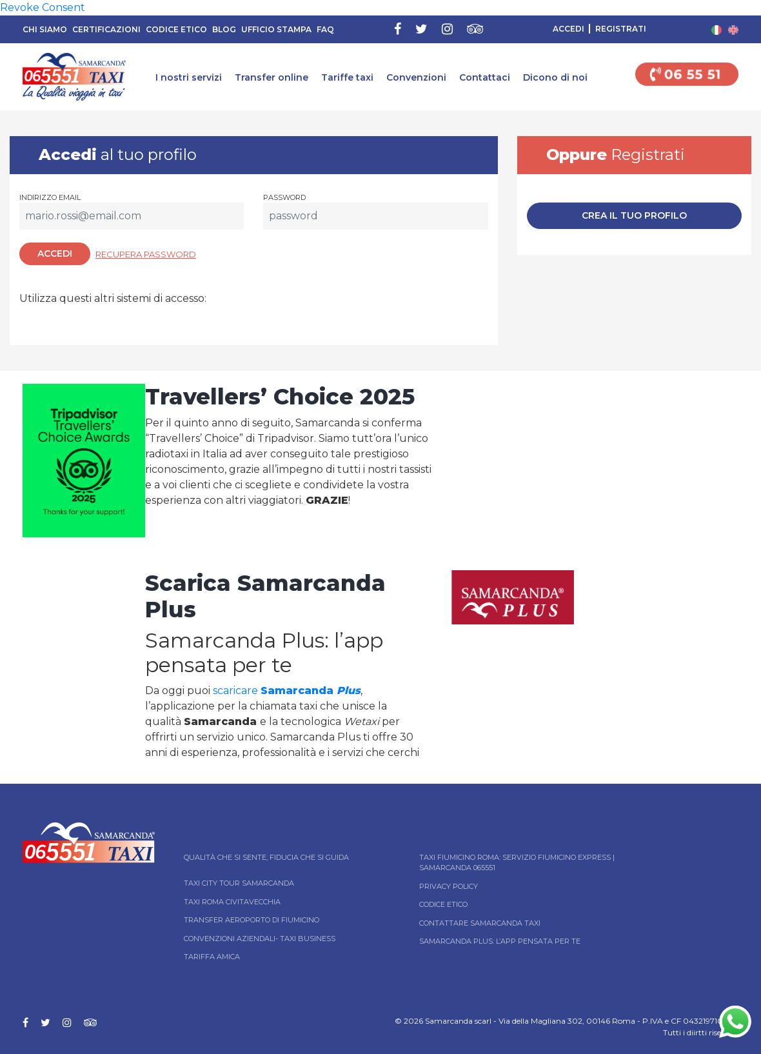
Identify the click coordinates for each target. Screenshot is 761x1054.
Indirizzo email (50, 197)
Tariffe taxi (347, 77)
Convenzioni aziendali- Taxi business (259, 938)
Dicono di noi (555, 77)
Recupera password (145, 254)
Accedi (568, 29)
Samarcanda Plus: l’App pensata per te (499, 941)
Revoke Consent (42, 7)
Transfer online (271, 77)
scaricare (287, 690)
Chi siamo (45, 29)
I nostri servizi (188, 77)
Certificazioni (106, 29)
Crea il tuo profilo (634, 215)
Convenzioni (416, 77)
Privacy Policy (448, 886)
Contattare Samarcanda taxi (479, 923)
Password (284, 197)
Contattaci (484, 77)
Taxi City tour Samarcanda (239, 883)
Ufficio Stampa (276, 29)
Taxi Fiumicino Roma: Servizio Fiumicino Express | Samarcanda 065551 (517, 863)
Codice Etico (176, 29)
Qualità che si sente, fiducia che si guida (266, 857)
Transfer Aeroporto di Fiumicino (251, 919)
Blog (224, 29)
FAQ (325, 29)
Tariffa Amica (212, 956)
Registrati (620, 29)
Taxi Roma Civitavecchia (232, 901)
